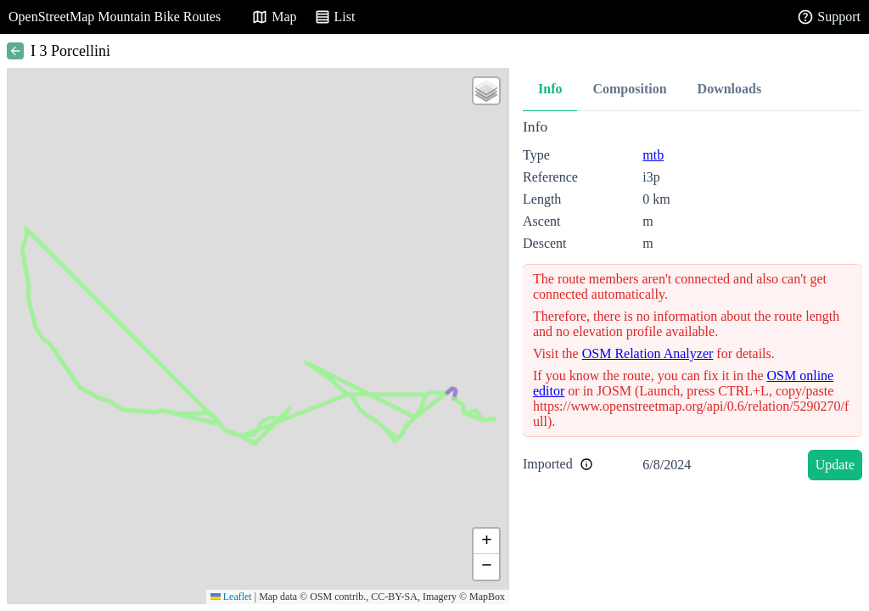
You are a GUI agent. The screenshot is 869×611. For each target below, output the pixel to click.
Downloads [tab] (730, 88)
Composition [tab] (629, 88)
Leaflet (231, 597)
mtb (653, 155)
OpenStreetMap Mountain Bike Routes (114, 16)
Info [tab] (550, 88)
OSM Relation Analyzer (648, 353)
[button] (486, 91)
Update (835, 464)
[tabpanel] (692, 302)
